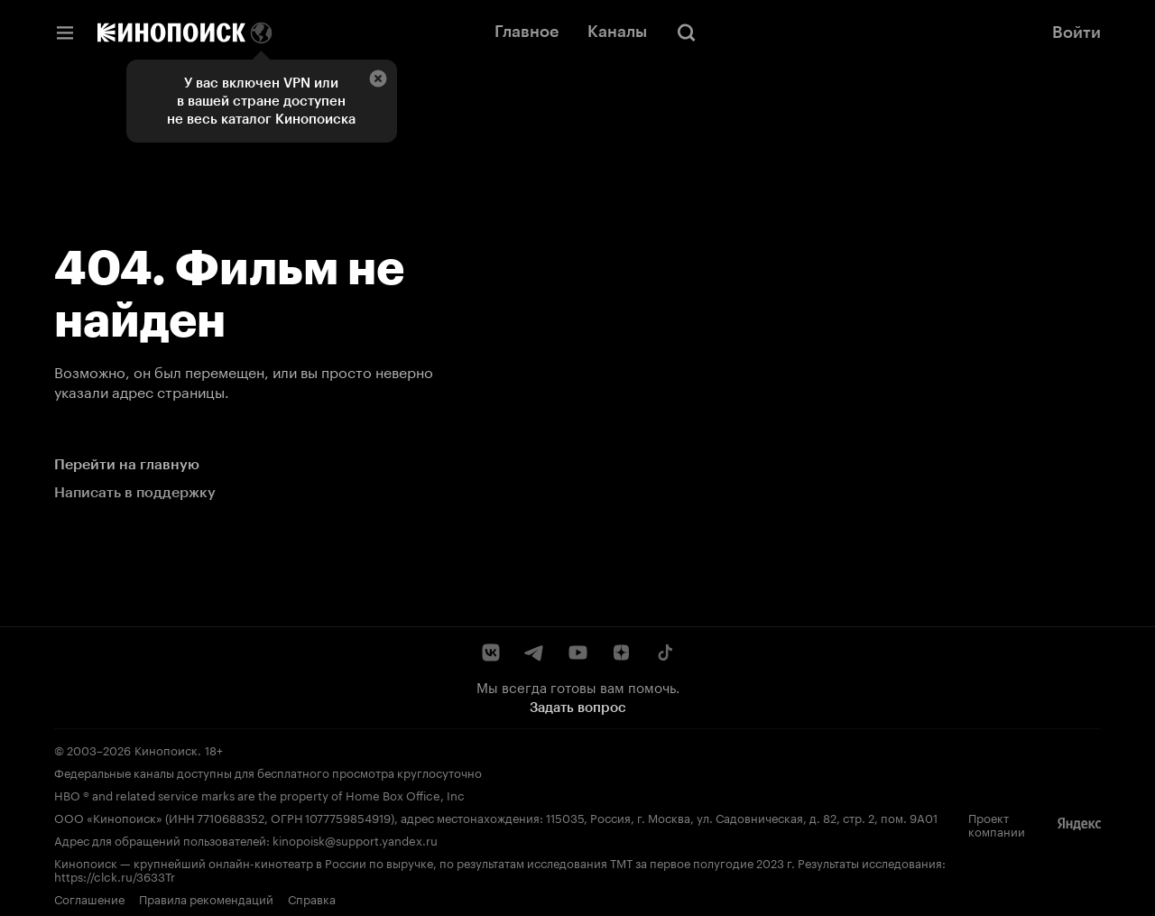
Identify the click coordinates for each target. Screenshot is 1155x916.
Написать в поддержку (135, 492)
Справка (312, 898)
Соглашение (89, 898)
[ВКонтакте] (491, 652)
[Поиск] (687, 32)
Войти (1076, 32)
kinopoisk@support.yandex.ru (355, 839)
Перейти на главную (126, 464)
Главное (526, 32)
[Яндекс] (1079, 823)
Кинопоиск (166, 749)
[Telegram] (534, 652)
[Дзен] (621, 652)
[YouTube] (577, 652)
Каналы (617, 32)
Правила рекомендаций (206, 898)
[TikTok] (664, 652)
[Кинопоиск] (171, 32)
